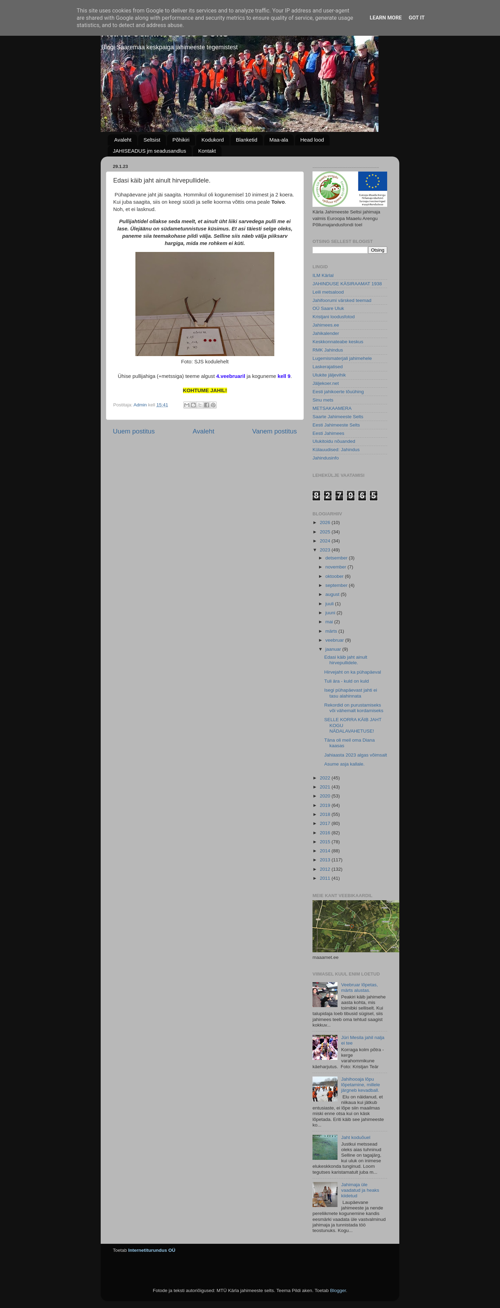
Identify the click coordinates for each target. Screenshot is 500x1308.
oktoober (335, 576)
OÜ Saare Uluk (328, 308)
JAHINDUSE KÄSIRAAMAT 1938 (347, 283)
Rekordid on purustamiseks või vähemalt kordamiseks (353, 707)
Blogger (338, 1290)
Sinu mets (322, 400)
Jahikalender (325, 333)
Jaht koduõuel (355, 1137)
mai (329, 621)
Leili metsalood (328, 292)
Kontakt (207, 151)
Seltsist (151, 140)
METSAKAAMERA (332, 408)
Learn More (386, 18)
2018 (326, 814)
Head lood (312, 140)
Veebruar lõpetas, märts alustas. (359, 987)
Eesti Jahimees (328, 433)
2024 (326, 540)
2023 (326, 549)
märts (332, 631)
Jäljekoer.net (325, 383)
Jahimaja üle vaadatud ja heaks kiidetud (360, 1190)
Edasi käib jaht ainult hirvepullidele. (345, 660)
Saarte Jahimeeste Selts (337, 416)
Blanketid (246, 140)
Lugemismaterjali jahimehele (342, 358)
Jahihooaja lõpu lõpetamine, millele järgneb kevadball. (360, 1085)
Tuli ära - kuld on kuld (346, 681)
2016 (326, 832)
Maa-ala (278, 140)
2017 (326, 823)
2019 (326, 805)
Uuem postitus (134, 431)
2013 (326, 859)
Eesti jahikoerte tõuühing (338, 391)
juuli (330, 603)
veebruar (335, 640)
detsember (337, 557)
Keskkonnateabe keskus (337, 341)
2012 (326, 869)
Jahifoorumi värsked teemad (342, 300)
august (333, 594)
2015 (326, 841)
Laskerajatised (327, 366)
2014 (326, 850)
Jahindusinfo (325, 458)
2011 (326, 878)
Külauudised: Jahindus (336, 449)
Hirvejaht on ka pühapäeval (352, 672)
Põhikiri (180, 140)
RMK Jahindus (327, 350)
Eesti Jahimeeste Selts (336, 425)
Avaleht (123, 140)
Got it (417, 18)
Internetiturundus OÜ (151, 1250)
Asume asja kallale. (344, 764)
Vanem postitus (274, 431)
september (337, 585)
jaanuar (333, 649)
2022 (326, 777)
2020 (326, 796)
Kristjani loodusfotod (333, 316)
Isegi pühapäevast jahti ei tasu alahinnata (350, 692)
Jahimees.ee (325, 325)
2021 (326, 787)
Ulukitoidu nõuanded (333, 441)
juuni (330, 612)
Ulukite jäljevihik (329, 375)
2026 (326, 522)
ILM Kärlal (323, 275)
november (336, 566)
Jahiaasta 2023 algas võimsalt (355, 755)
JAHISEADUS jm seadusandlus (149, 151)
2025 (326, 531)
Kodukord (212, 140)
